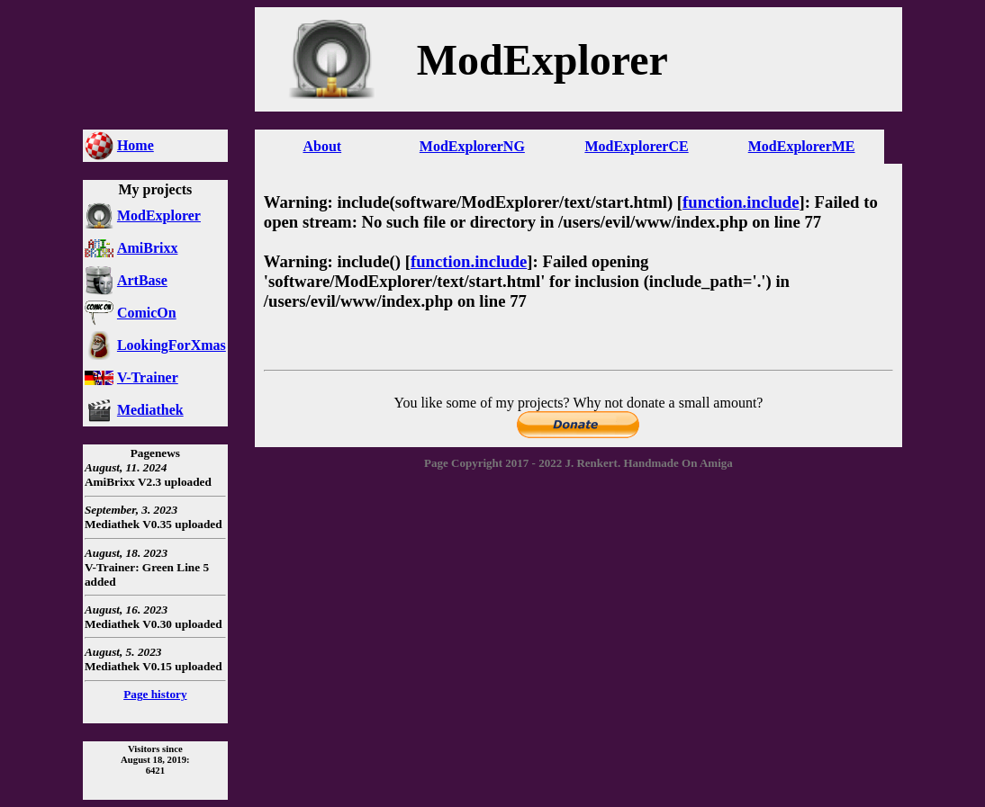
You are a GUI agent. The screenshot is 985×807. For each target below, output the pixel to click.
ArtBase (142, 280)
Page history (154, 694)
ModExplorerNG (472, 146)
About (322, 146)
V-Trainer (147, 377)
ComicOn (146, 312)
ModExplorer (159, 215)
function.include (740, 202)
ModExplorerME (801, 146)
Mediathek (150, 409)
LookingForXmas (171, 345)
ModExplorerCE (636, 146)
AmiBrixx (147, 248)
